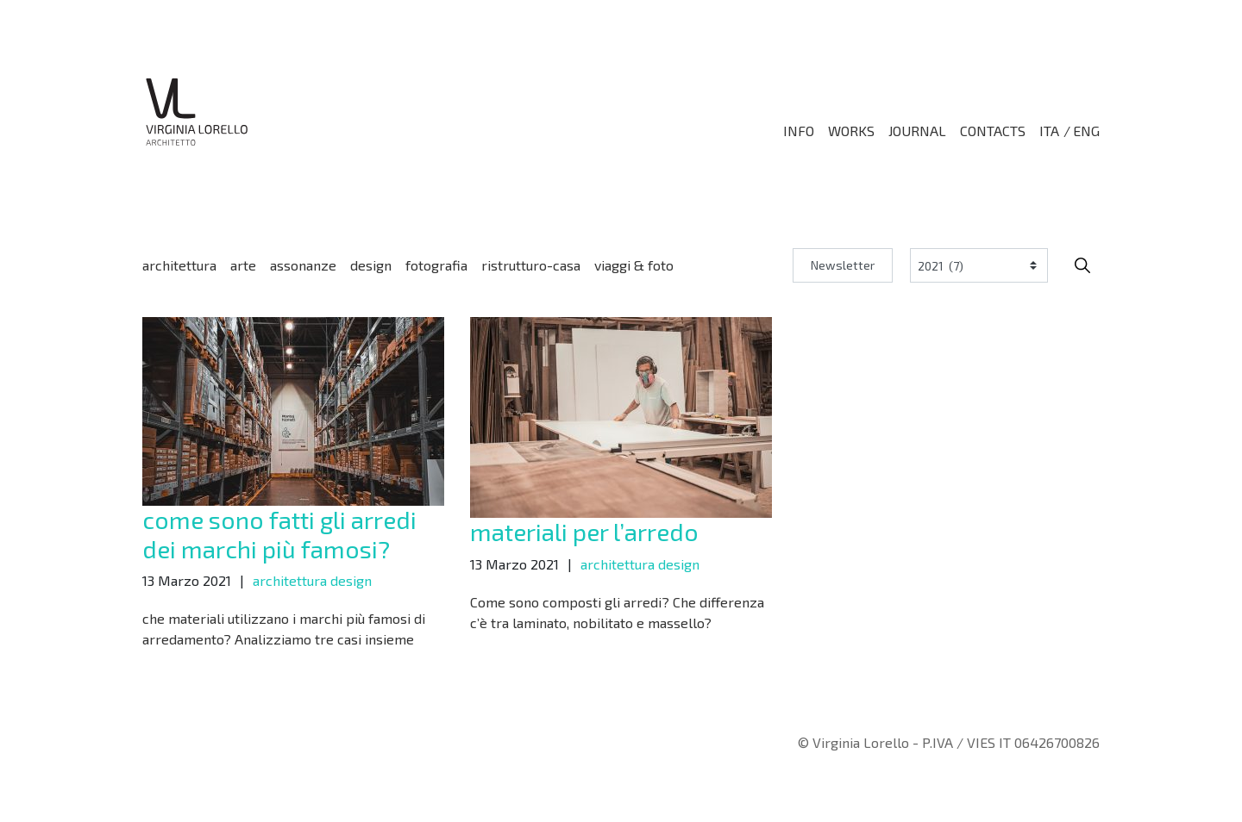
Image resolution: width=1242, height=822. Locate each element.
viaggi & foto (634, 265)
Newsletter (843, 265)
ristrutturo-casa (530, 265)
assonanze (303, 265)
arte (243, 265)
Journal (917, 131)
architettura (179, 265)
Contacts (993, 131)
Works (851, 131)
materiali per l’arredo (584, 531)
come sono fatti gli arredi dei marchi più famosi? (279, 534)
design (371, 265)
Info (798, 131)
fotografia (436, 265)
